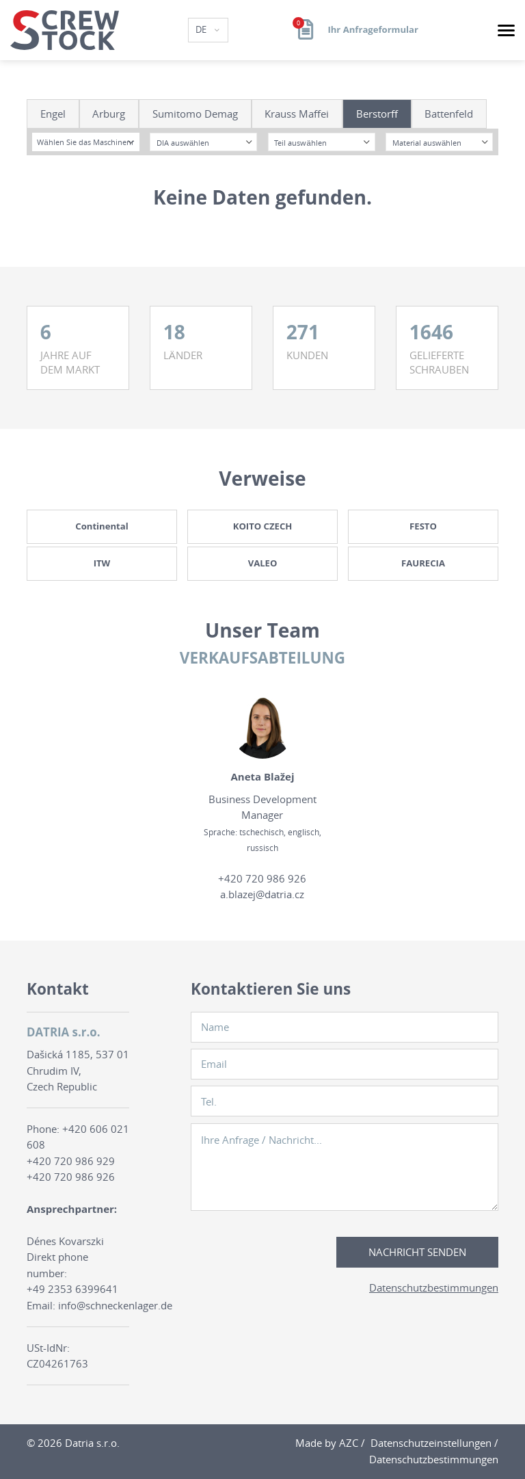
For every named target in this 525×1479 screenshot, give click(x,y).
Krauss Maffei (297, 113)
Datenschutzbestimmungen (433, 1287)
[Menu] (506, 30)
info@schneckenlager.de (115, 1305)
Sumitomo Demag (195, 113)
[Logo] (64, 30)
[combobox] (85, 141)
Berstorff (377, 113)
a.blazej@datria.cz (262, 894)
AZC (348, 1443)
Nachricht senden (417, 1252)
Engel (53, 113)
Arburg (108, 113)
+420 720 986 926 (262, 878)
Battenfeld (449, 113)
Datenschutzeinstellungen (431, 1443)
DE (202, 29)
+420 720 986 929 (71, 1161)
